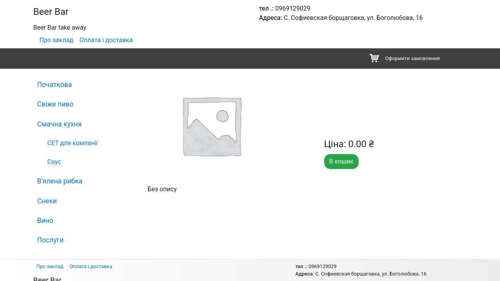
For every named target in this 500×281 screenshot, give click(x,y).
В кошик (341, 161)
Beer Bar (51, 11)
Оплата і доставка (106, 40)
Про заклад (56, 40)
